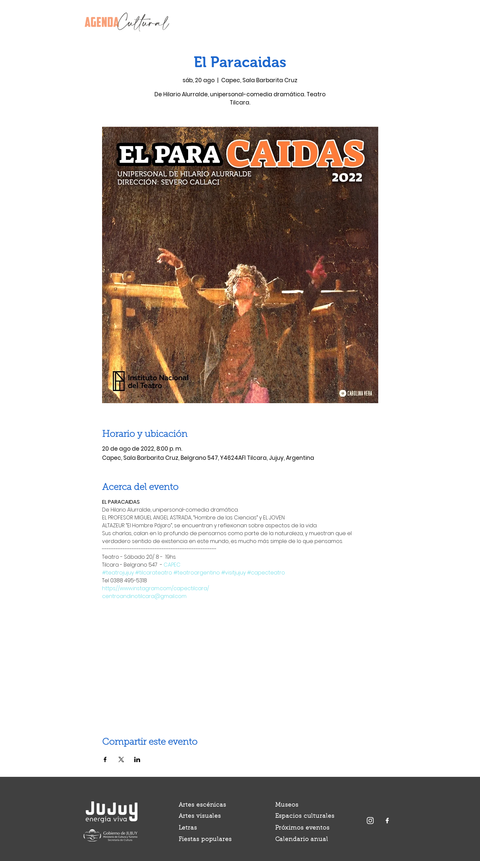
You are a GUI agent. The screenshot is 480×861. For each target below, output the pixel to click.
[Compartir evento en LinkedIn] (137, 759)
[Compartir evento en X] (121, 759)
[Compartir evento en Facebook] (105, 759)
